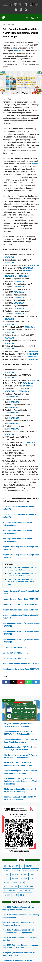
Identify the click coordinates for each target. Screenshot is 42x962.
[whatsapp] (28, 682)
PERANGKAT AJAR (24, 891)
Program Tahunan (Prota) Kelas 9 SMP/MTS (20, 610)
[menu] (5, 17)
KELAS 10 (7, 870)
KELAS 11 (16, 870)
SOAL (22, 895)
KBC (22, 866)
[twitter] (13, 682)
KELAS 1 (29, 866)
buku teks (35, 164)
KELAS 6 (32, 874)
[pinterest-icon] (21, 9)
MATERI (6, 882)
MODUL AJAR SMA (10, 887)
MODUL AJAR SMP (26, 887)
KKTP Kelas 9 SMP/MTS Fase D (15, 658)
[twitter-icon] (26, 9)
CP (17, 866)
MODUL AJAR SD (18, 882)
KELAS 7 (7, 878)
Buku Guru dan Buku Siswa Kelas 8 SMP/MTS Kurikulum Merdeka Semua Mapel (20, 581)
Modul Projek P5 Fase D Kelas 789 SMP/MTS (20, 664)
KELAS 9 (24, 878)
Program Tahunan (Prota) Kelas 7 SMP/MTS (20, 599)
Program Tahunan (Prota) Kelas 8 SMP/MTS (20, 604)
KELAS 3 (7, 874)
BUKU (11, 866)
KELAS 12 (26, 870)
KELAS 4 (15, 874)
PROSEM (7, 895)
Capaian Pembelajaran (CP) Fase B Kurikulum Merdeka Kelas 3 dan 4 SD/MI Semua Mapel (20, 781)
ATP (5, 866)
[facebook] (6, 682)
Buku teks (18, 51)
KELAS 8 (15, 878)
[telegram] (36, 682)
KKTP (31, 878)
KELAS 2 (35, 870)
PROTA (15, 895)
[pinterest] (21, 682)
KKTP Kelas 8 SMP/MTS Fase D (15, 653)
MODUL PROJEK (9, 891)
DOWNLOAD (9, 257)
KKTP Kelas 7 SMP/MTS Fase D (15, 647)
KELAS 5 (24, 874)
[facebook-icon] (15, 9)
